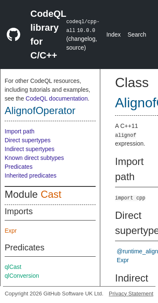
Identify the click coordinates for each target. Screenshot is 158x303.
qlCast (13, 266)
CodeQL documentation (57, 98)
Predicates (18, 166)
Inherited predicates (30, 175)
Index (113, 34)
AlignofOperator (40, 110)
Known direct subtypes (34, 157)
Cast (50, 194)
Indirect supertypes (29, 149)
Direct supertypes (28, 140)
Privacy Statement (131, 293)
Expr (11, 230)
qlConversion (22, 275)
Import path (20, 131)
